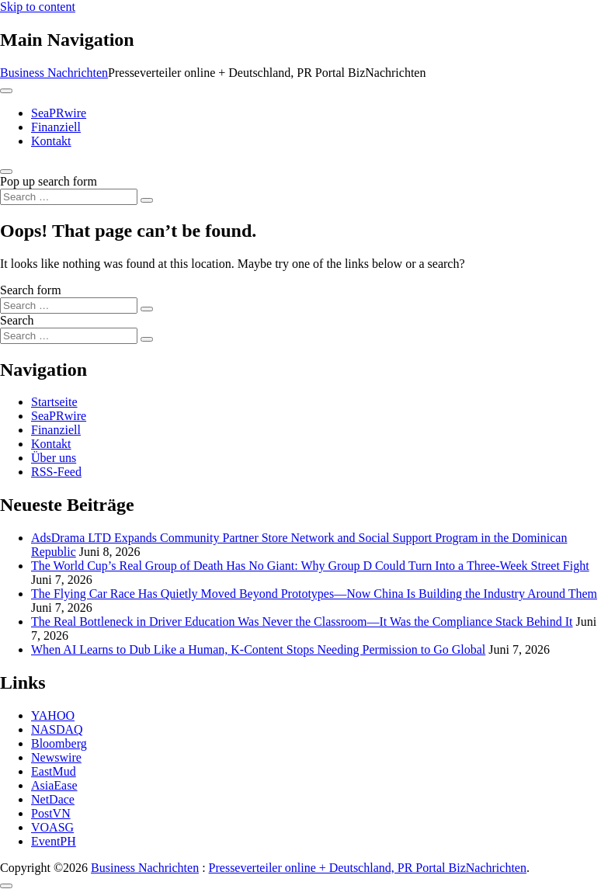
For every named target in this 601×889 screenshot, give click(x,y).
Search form (30, 290)
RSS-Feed (56, 471)
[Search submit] (147, 200)
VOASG (52, 827)
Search (17, 320)
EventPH (53, 841)
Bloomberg (59, 743)
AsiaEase (54, 785)
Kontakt (51, 141)
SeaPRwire (58, 113)
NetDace (53, 799)
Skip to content (37, 6)
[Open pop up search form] (6, 171)
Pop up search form (48, 181)
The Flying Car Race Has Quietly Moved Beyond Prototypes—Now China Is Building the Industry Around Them (314, 593)
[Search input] (68, 197)
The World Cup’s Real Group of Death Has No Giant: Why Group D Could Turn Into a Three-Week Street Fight (310, 565)
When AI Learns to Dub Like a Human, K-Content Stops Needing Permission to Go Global (258, 649)
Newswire (56, 757)
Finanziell (56, 127)
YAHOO (53, 715)
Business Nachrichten (54, 72)
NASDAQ (57, 729)
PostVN (51, 813)
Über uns (53, 457)
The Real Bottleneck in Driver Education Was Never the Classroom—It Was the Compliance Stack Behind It (302, 621)
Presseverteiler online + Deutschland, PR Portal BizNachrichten (367, 867)
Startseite (54, 401)
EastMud (53, 771)
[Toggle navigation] (6, 91)
